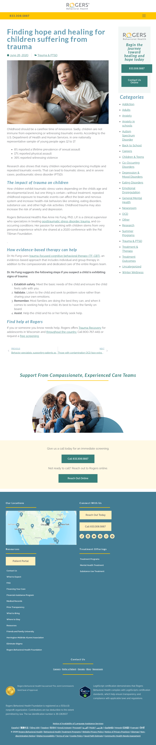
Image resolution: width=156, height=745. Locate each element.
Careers (127, 151)
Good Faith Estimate (93, 736)
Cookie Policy (76, 736)
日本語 (126, 728)
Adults (126, 109)
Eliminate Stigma (14, 644)
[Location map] (41, 528)
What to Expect (14, 577)
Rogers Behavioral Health (30, 732)
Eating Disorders (132, 182)
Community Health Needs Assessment (123, 736)
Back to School (132, 145)
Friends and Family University (20, 631)
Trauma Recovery (90, 327)
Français (134, 728)
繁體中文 (24, 728)
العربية (85, 728)
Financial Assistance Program (20, 595)
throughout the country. (61, 331)
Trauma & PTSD (47, 55)
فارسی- (99, 728)
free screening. (29, 336)
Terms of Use (62, 736)
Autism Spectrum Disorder (128, 135)
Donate (81, 669)
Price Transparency (15, 607)
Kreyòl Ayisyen (64, 728)
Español (15, 728)
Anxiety (127, 115)
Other (125, 219)
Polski (92, 728)
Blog (88, 669)
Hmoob (118, 728)
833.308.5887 (19, 15)
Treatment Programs (89, 559)
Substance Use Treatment (92, 571)
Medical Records (14, 601)
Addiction (128, 104)
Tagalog (44, 728)
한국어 (53, 728)
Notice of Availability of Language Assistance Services (78, 723)
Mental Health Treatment (92, 565)
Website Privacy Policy (93, 732)
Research (128, 225)
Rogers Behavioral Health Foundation (24, 650)
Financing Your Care (16, 589)
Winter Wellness (133, 272)
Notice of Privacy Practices (117, 732)
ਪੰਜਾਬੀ (142, 728)
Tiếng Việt (34, 728)
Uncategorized (131, 266)
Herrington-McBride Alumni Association (25, 637)
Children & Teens (133, 156)
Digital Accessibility (46, 736)
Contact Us (12, 571)
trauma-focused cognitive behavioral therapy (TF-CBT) (64, 255)
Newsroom (129, 208)
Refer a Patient (69, 669)
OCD (125, 213)
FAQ (9, 583)
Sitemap (135, 732)
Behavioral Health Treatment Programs (62, 732)
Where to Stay (13, 619)
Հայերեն (109, 728)
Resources (11, 625)
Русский (77, 728)
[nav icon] (144, 15)
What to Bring (13, 613)
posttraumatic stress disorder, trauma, (66, 221)
